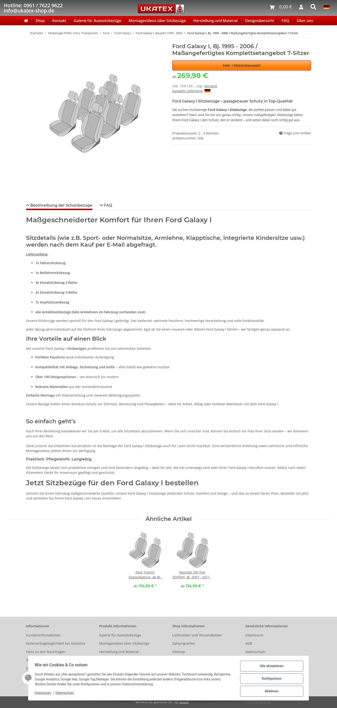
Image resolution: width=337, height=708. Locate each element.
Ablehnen (270, 691)
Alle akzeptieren (270, 667)
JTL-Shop (265, 702)
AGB (248, 643)
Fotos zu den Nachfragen (45, 652)
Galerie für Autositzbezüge (97, 20)
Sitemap (178, 652)
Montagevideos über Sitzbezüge (157, 20)
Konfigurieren (270, 679)
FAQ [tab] (107, 205)
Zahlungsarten (183, 643)
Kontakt (59, 20)
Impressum (254, 635)
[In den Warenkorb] (29, 40)
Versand (210, 86)
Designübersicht (259, 20)
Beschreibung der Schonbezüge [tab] (60, 205)
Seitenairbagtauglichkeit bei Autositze (55, 643)
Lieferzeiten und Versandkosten (197, 635)
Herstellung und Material (215, 20)
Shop (40, 20)
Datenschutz (255, 652)
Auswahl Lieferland (191, 91)
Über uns (305, 20)
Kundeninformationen (43, 635)
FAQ (285, 20)
